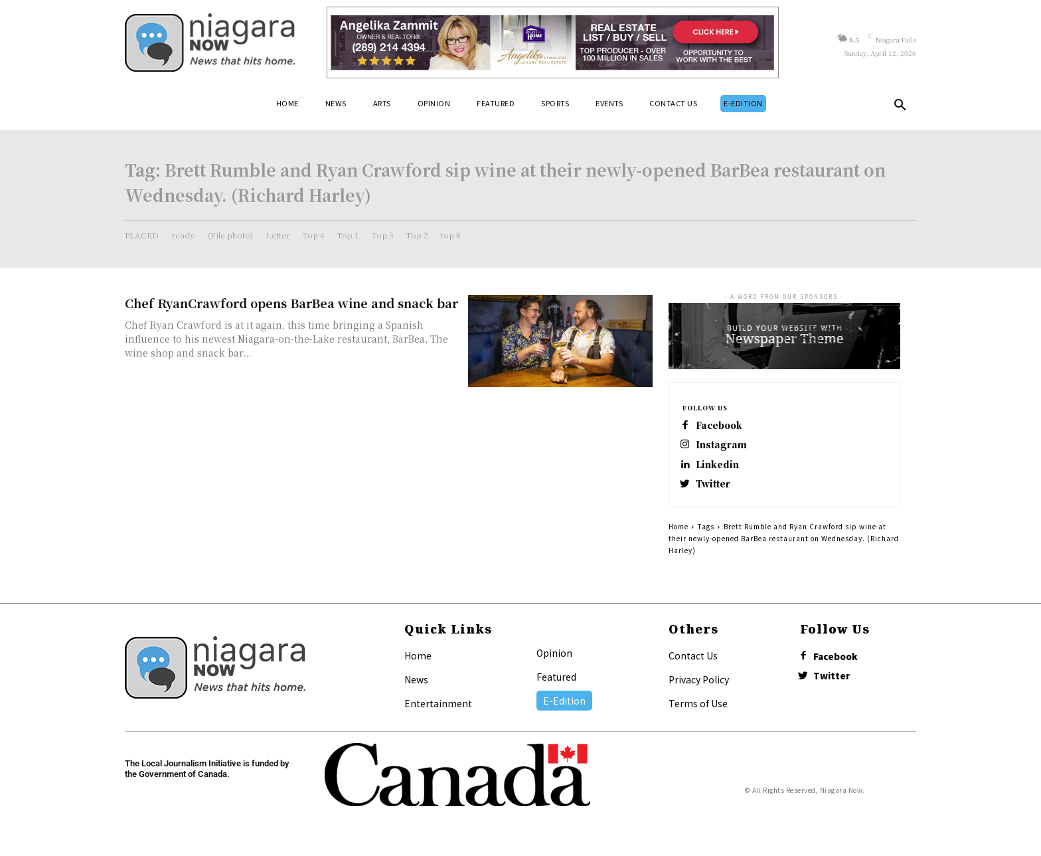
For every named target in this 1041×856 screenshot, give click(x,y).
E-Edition (564, 708)
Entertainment (438, 710)
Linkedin (720, 468)
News (416, 686)
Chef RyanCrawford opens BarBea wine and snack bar (291, 302)
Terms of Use (698, 710)
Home (678, 534)
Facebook (723, 426)
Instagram (724, 447)
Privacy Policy (699, 686)
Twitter (717, 489)
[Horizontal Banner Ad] (553, 42)
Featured (556, 684)
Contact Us (693, 662)
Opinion (554, 660)
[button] (900, 108)
